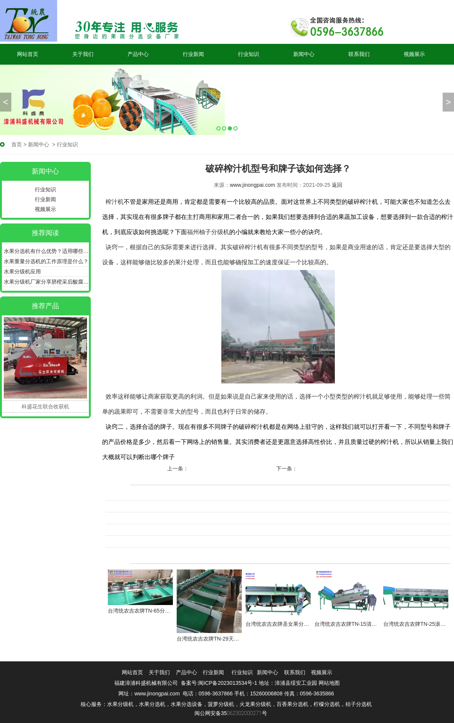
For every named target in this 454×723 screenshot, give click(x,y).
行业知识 (248, 54)
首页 (16, 144)
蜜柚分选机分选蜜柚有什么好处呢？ (231, 468)
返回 (337, 185)
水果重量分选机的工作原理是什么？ (46, 261)
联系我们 (359, 54)
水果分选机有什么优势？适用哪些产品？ (46, 251)
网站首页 (27, 54)
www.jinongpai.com (252, 185)
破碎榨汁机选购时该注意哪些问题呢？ (151, 506)
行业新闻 (193, 54)
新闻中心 (303, 54)
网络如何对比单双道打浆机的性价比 (148, 530)
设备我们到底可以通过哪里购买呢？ (148, 495)
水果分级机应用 (22, 271)
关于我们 (82, 54)
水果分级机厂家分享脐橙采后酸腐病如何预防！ (46, 282)
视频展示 (414, 54)
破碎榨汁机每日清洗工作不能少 (143, 518)
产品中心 (138, 54)
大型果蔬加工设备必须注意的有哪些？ (343, 468)
